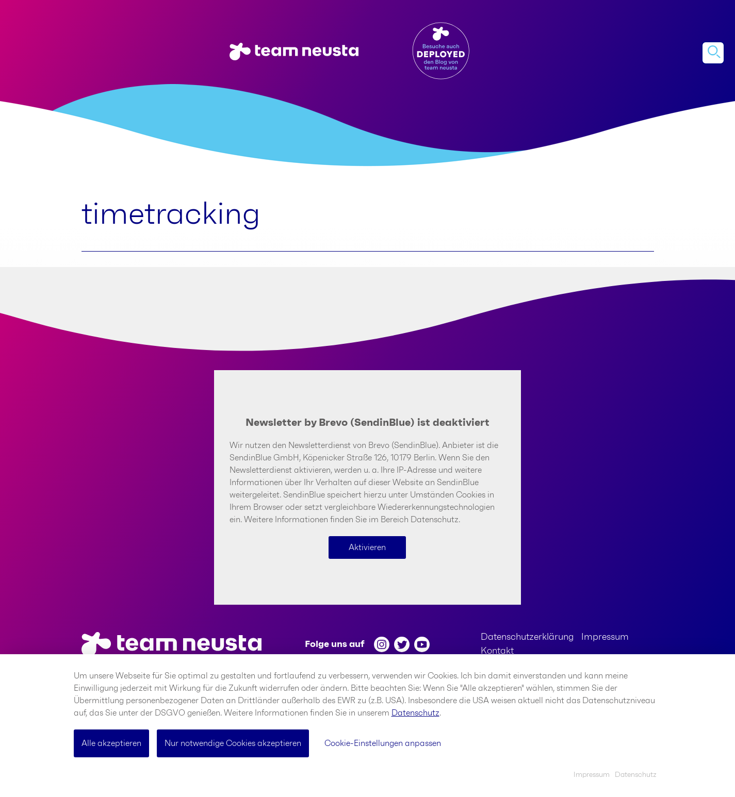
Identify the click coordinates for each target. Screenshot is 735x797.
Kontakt (497, 651)
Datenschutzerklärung (527, 637)
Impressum (605, 637)
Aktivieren (367, 547)
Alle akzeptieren (111, 743)
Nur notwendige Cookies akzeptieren (233, 743)
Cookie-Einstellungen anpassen (382, 743)
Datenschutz (415, 713)
